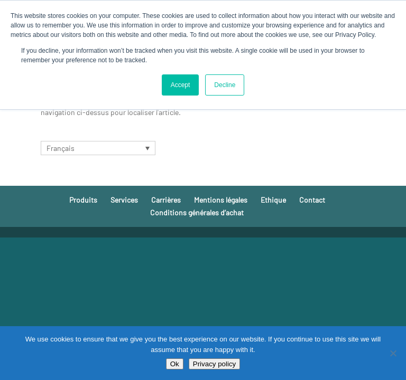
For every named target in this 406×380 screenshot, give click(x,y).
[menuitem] (98, 148)
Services (124, 199)
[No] (392, 353)
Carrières (166, 199)
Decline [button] (224, 85)
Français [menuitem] (61, 148)
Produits (83, 199)
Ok (174, 364)
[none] (98, 148)
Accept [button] (180, 85)
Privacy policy (214, 364)
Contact (312, 199)
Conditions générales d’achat (197, 212)
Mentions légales (220, 199)
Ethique (273, 199)
